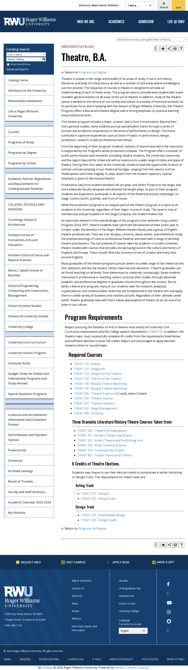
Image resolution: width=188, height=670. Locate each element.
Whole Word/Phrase (20, 64)
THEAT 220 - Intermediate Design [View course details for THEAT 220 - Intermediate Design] (103, 515)
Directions (15, 460)
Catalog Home (18, 80)
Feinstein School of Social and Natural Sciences (28, 257)
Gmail (7, 659)
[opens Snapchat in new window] (169, 621)
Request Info (31, 562)
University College (20, 327)
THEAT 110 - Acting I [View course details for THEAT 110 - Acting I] (87, 364)
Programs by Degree (22, 152)
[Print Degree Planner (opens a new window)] (157, 48)
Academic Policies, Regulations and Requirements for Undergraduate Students (29, 183)
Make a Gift (165, 562)
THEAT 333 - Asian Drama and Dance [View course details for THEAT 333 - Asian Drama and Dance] (101, 445)
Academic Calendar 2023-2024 (29, 502)
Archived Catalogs (20, 471)
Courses (13, 132)
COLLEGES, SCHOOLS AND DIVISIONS (26, 206)
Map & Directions (82, 580)
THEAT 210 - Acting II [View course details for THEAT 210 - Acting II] (95, 494)
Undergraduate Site (130, 588)
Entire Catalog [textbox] (14, 54)
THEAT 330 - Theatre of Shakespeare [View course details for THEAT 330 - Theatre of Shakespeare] (102, 431)
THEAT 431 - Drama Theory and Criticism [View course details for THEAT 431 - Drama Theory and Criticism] (104, 455)
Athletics (113, 5)
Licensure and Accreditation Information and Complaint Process (27, 419)
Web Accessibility (121, 659)
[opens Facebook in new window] (169, 584)
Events (103, 5)
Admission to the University (27, 90)
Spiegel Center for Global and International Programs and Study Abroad (28, 378)
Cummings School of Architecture (22, 222)
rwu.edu (123, 580)
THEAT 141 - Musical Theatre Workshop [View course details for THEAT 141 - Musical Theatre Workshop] (100, 388)
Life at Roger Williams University (23, 113)
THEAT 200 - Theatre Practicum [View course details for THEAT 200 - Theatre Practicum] (94, 393)
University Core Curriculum (27, 342)
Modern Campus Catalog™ (132, 667)
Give (178, 7)
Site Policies (150, 659)
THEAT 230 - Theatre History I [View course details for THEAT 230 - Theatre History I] (94, 398)
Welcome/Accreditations (25, 101)
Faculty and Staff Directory (26, 492)
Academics (116, 21)
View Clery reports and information (84, 628)
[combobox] (152, 39)
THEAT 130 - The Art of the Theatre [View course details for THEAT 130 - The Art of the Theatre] (97, 379)
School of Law (127, 603)
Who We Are (85, 21)
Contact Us (78, 588)
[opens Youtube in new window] (169, 603)
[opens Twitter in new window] (169, 593)
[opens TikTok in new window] (169, 630)
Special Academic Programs (27, 394)
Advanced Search (17, 69)
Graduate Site (126, 596)
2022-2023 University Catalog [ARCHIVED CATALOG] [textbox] (143, 39)
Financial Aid (17, 450)
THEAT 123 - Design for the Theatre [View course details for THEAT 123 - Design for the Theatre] (98, 374)
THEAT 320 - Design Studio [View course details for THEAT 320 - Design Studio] (99, 520)
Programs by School (22, 163)
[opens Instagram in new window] (169, 612)
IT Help (96, 659)
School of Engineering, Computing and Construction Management (28, 290)
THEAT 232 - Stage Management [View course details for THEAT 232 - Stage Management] (95, 408)
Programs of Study (21, 142)
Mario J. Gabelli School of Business (25, 272)
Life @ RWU (176, 21)
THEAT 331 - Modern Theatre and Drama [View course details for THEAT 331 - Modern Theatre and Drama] (104, 435)
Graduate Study (19, 363)
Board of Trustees (20, 481)
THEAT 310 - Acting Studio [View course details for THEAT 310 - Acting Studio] (98, 499)
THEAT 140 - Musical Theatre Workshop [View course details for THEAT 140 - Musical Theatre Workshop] (100, 384)
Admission (145, 21)
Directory (85, 5)
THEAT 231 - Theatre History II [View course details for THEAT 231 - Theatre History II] (94, 403)
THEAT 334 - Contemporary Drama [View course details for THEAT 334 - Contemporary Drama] (100, 450)
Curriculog (75, 659)
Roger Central (49, 659)
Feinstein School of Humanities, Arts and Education (23, 240)
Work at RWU (175, 659)
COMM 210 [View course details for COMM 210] (155, 332)
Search (164, 7)
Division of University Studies (28, 316)
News (94, 5)
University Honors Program (27, 353)
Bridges (25, 659)
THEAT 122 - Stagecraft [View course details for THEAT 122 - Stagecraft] (89, 369)
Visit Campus (75, 562)
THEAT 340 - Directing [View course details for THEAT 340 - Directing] (88, 413)
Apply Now (121, 562)
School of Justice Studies (25, 306)
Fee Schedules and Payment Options (27, 437)
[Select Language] (133, 631)
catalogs (47, 667)
